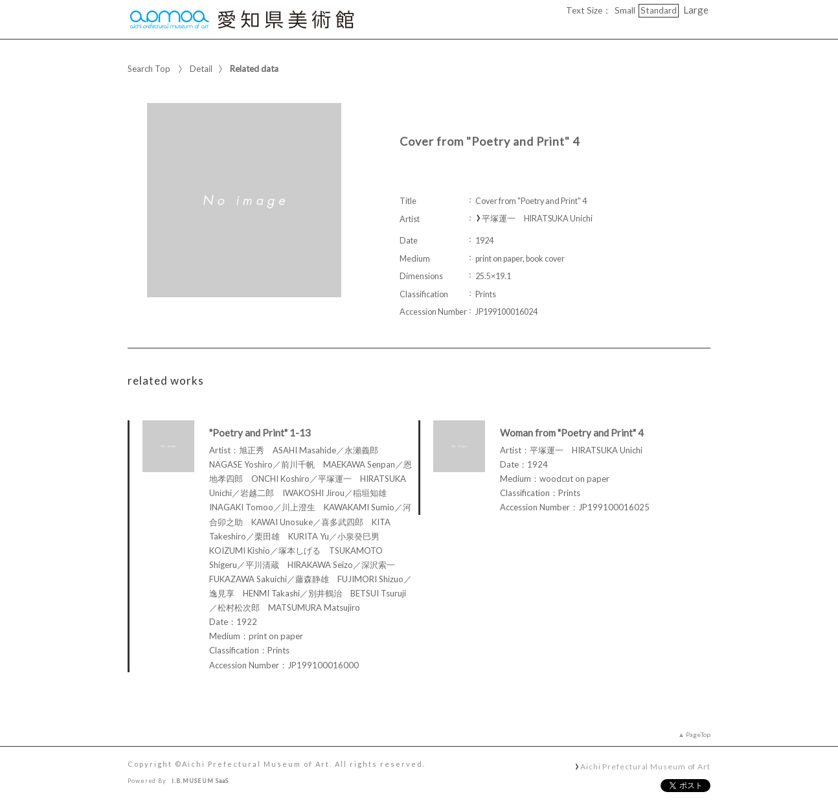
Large (695, 10)
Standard (658, 10)
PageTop (698, 734)
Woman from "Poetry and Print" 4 (572, 432)
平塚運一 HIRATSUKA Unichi (537, 218)
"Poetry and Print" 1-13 (260, 432)
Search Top (149, 68)
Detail (201, 68)
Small (625, 10)
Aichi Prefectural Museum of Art (645, 766)
